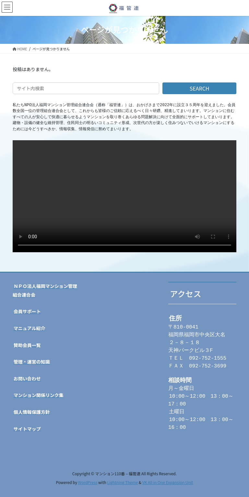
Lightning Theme (122, 482)
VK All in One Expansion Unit (167, 482)
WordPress (88, 482)
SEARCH (199, 88)
